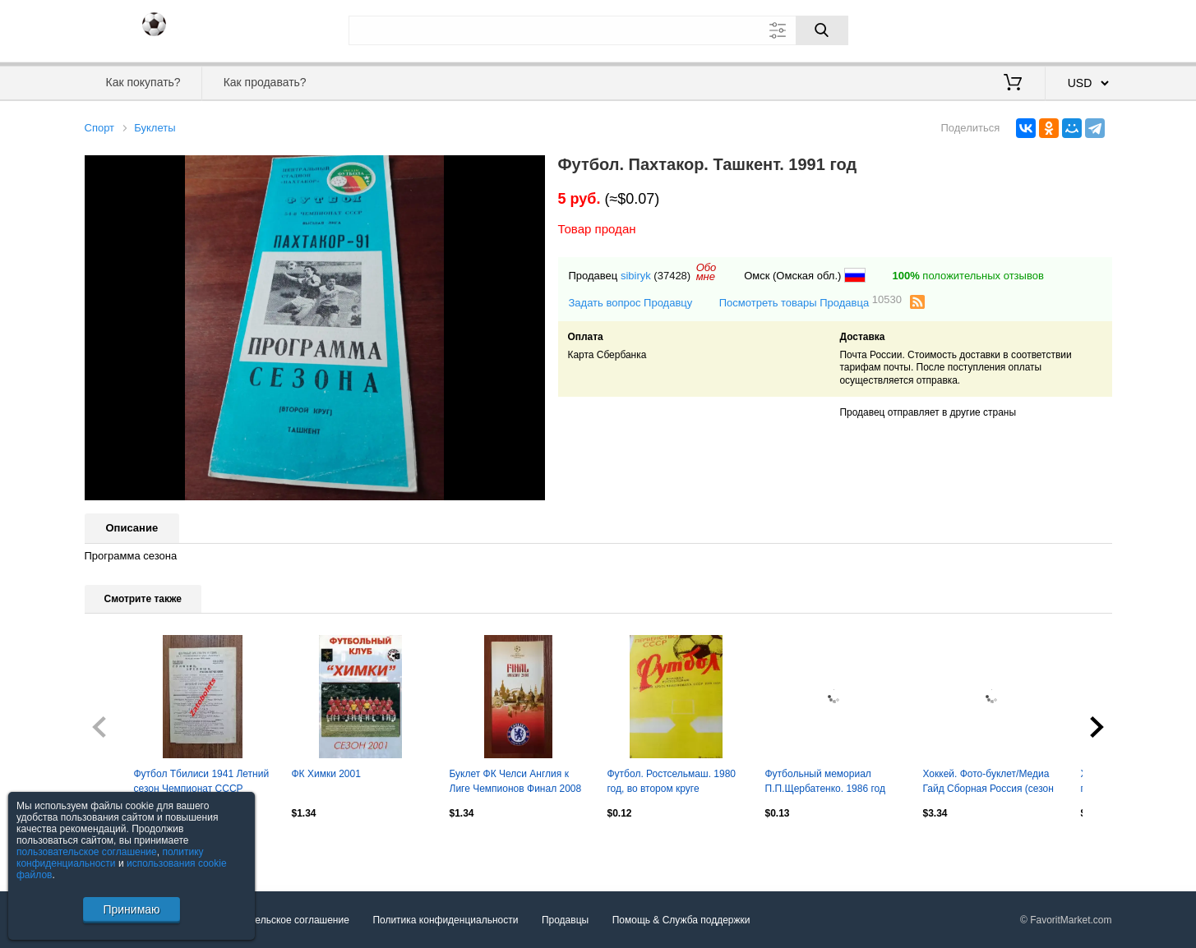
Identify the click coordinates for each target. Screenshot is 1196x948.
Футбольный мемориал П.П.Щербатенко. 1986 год (825, 781)
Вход (1016, 28)
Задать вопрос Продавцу (631, 303)
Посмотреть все (121, 848)
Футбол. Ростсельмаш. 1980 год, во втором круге (672, 781)
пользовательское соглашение (86, 852)
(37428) (671, 275)
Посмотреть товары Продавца (810, 302)
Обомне (706, 272)
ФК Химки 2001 (326, 774)
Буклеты (154, 128)
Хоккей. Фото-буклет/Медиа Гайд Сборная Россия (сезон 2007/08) (988, 783)
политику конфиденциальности (110, 857)
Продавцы (565, 920)
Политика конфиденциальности (445, 920)
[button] (530, 170)
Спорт (100, 128)
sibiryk (636, 275)
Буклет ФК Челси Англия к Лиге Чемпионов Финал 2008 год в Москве (516, 783)
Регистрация (1078, 28)
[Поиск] (822, 30)
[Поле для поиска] (598, 30)
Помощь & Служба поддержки (681, 920)
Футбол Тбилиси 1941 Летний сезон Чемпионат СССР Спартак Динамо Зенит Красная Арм (202, 783)
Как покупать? (142, 82)
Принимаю (131, 909)
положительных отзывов (967, 275)
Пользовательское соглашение (278, 920)
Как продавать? (265, 82)
